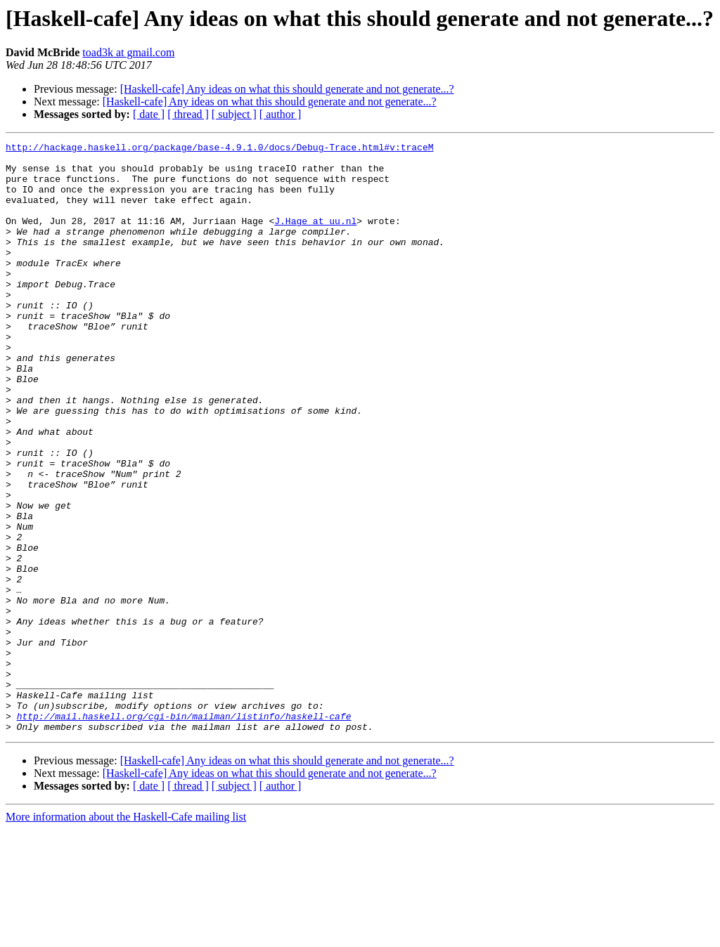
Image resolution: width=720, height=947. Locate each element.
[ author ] (280, 114)
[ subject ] (234, 114)
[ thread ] (188, 114)
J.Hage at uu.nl (315, 237)
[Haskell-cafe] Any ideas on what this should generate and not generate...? (287, 89)
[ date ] (149, 114)
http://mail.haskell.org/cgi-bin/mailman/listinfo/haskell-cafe (184, 831)
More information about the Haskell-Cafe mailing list (126, 935)
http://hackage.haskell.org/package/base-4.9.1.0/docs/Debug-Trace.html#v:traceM (219, 149)
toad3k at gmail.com (128, 52)
